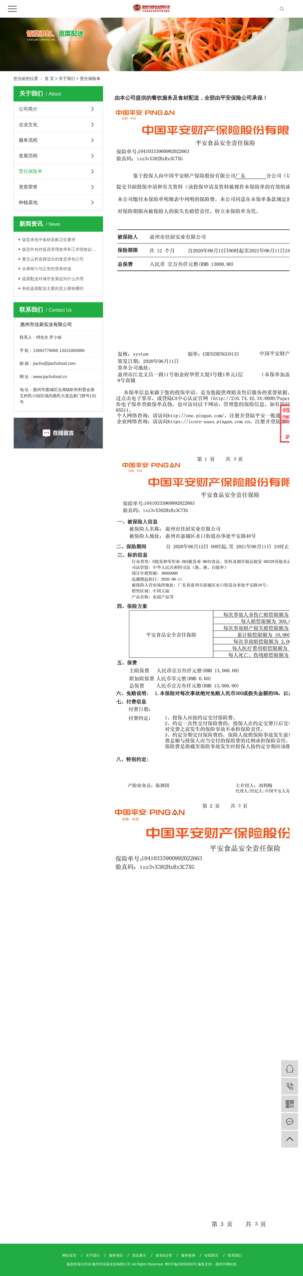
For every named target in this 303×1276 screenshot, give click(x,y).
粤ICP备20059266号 (181, 1264)
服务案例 (188, 1255)
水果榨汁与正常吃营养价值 (46, 268)
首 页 (49, 78)
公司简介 (28, 108)
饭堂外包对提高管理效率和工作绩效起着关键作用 (60, 249)
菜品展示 (139, 1255)
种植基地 (28, 202)
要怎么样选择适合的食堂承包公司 (53, 259)
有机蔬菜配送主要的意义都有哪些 (53, 288)
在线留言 (211, 1255)
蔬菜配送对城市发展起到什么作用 (53, 278)
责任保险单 (30, 171)
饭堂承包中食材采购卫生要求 (48, 239)
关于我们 (67, 78)
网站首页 (69, 1255)
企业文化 (28, 124)
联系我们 (235, 1255)
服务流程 (28, 140)
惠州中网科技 (226, 1264)
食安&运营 (164, 1255)
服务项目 (116, 1255)
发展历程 (28, 155)
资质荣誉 (28, 186)
